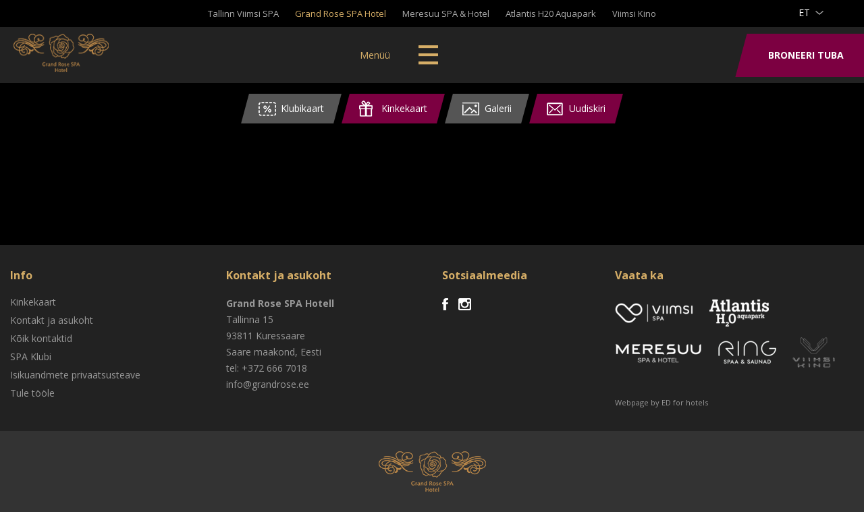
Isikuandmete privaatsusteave (75, 374)
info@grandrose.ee (267, 384)
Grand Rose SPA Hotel (340, 13)
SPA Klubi (30, 356)
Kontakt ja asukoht (51, 320)
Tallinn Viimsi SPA (243, 13)
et (804, 12)
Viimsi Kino (634, 13)
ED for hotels (685, 402)
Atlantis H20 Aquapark (551, 13)
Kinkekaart (33, 301)
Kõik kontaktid (41, 338)
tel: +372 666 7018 (266, 368)
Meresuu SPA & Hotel (445, 13)
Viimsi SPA (67, 54)
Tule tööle (32, 393)
